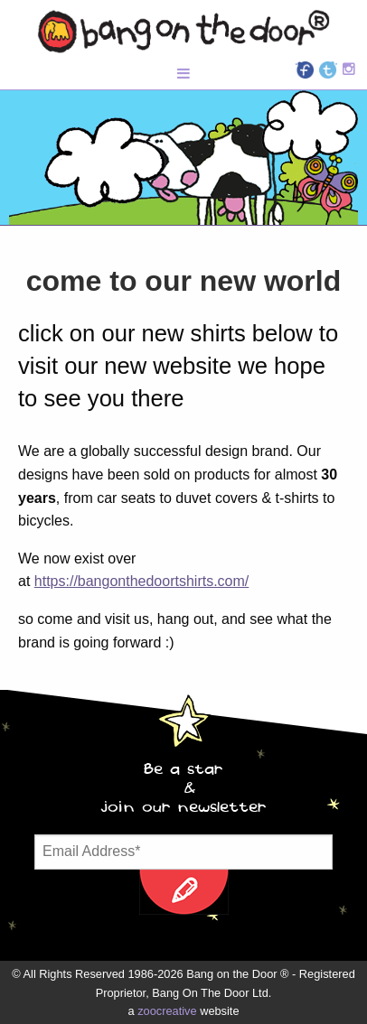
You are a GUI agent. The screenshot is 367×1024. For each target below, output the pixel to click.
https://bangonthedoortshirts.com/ (141, 581)
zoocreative (166, 1011)
